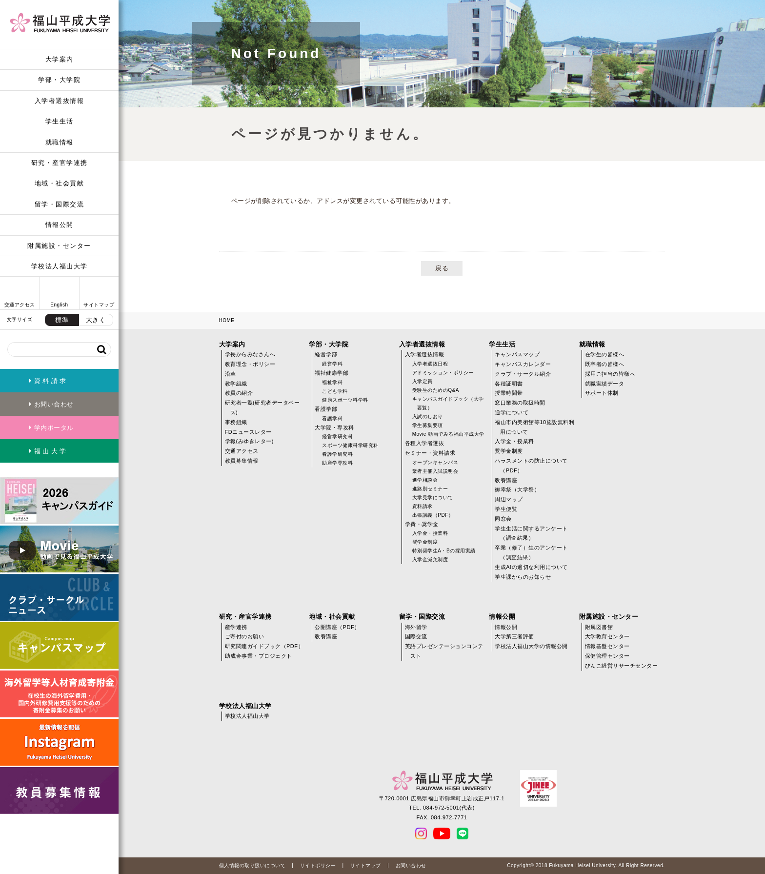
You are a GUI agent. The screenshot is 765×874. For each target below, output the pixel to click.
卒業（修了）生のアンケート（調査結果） (531, 552)
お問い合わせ (411, 865)
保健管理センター (607, 656)
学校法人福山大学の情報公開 (531, 646)
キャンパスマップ (517, 354)
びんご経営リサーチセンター (621, 666)
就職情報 (59, 142)
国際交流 (416, 636)
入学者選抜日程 (430, 363)
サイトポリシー (318, 865)
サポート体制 (602, 393)
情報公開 (59, 224)
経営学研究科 (337, 436)
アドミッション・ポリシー (443, 372)
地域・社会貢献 (59, 183)
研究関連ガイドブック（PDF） (264, 646)
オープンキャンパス (435, 462)
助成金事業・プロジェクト (258, 656)
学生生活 (59, 121)
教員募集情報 (242, 461)
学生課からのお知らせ (523, 577)
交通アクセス (242, 451)
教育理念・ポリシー (250, 364)
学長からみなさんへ (250, 354)
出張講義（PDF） (433, 515)
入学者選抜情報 (59, 100)
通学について (511, 412)
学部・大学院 (59, 79)
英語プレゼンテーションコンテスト (444, 651)
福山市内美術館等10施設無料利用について (534, 427)
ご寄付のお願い (244, 636)
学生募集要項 (427, 425)
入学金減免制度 (430, 559)
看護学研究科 (337, 454)
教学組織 (236, 383)
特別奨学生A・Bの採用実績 (444, 550)
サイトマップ (365, 865)
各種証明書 (509, 383)
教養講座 (506, 480)
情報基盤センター (607, 646)
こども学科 (335, 391)
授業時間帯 (509, 393)
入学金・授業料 (430, 533)
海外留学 (416, 627)
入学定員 (422, 381)
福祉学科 (332, 382)
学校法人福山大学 (59, 266)
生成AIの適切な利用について (531, 567)
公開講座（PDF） (337, 627)
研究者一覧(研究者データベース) (262, 407)
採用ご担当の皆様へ (610, 374)
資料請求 (422, 506)
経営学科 (332, 363)
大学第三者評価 (514, 636)
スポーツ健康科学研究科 (350, 445)
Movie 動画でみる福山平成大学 (448, 434)
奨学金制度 (425, 542)
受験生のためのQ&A (435, 390)
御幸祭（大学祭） (517, 489)
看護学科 (332, 418)
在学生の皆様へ (604, 354)
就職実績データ (604, 383)
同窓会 (503, 519)
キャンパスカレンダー (523, 364)
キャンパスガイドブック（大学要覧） (448, 403)
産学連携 (236, 627)
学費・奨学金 (422, 524)
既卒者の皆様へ (604, 364)
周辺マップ (509, 499)
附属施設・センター (59, 245)
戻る (441, 268)
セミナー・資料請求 (430, 453)
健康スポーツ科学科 (345, 400)
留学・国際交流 (59, 204)
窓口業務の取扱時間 (520, 403)
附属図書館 (599, 627)
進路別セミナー (430, 488)
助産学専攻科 (337, 463)
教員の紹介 (239, 393)
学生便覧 (506, 509)
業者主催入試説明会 (435, 471)
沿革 (230, 374)
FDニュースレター (248, 432)
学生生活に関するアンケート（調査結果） (531, 533)
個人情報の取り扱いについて (252, 865)
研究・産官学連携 (59, 162)
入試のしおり (427, 416)
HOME (227, 320)
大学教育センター (607, 636)
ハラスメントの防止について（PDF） (531, 465)
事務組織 (236, 422)
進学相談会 (425, 480)
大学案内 (59, 59)
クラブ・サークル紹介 (523, 374)
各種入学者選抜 (424, 443)
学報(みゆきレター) (249, 441)
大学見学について (432, 497)
